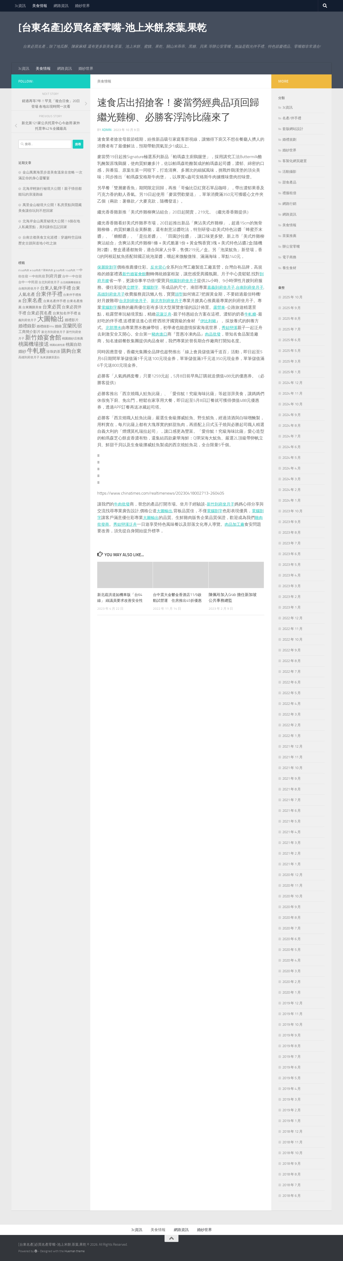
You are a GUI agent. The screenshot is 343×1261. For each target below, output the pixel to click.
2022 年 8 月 (291, 661)
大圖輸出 (169, 510)
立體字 (141, 287)
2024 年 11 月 (292, 393)
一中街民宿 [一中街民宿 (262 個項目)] (37, 276)
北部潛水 (126, 327)
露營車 (237, 307)
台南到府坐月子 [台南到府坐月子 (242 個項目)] (28, 288)
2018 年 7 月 (291, 1185)
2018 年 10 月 (292, 1153)
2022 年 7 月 (291, 671)
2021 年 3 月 (291, 843)
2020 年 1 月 (291, 992)
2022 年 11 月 (292, 629)
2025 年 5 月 (291, 351)
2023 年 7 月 (291, 543)
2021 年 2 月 (291, 853)
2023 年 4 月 (291, 575)
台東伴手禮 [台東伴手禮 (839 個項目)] (49, 294)
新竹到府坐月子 (222, 503)
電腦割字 (160, 287)
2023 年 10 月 (292, 511)
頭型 (194, 293)
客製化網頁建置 (294, 161)
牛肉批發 (122, 503)
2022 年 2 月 (291, 725)
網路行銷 (289, 204)
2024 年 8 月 (291, 425)
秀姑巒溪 (243, 327)
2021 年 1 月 (291, 864)
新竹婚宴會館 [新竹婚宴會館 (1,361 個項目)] (43, 337)
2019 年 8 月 (291, 1046)
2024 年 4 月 (291, 468)
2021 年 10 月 (292, 768)
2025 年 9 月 (291, 308)
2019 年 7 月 (291, 1057)
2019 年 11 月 (292, 1014)
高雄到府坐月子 (125, 293)
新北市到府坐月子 (182, 300)
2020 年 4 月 (291, 960)
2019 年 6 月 (291, 1067)
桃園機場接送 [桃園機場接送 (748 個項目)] (33, 344)
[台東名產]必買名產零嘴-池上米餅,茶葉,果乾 (112, 27)
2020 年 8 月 (291, 917)
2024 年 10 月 (292, 404)
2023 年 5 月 (291, 564)
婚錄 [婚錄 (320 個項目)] (58, 326)
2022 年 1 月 (291, 736)
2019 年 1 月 (291, 1121)
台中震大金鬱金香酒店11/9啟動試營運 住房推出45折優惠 (177, 600)
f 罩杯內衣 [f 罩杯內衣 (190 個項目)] (47, 270)
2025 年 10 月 (292, 297)
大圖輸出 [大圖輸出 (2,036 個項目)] (50, 319)
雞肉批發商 (107, 524)
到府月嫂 (105, 280)
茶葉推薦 (289, 236)
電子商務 (289, 257)
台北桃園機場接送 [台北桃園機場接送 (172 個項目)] (70, 282)
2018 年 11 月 (292, 1142)
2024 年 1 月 (291, 500)
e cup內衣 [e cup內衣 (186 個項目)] (35, 270)
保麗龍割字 (107, 267)
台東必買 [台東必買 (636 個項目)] (51, 306)
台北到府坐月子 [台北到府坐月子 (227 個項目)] (49, 282)
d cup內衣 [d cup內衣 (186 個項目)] (23, 270)
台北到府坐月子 (147, 300)
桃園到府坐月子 (189, 280)
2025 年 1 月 (291, 372)
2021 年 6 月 (291, 811)
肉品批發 (226, 333)
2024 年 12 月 (292, 383)
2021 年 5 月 (291, 821)
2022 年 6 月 (291, 682)
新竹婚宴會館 (134, 273)
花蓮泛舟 (176, 313)
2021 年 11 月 (292, 757)
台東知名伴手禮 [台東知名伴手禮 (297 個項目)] (65, 313)
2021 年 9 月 (291, 778)
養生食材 (289, 268)
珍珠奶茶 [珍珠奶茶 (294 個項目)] (53, 351)
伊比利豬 (223, 320)
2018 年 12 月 (292, 1131)
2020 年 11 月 (292, 885)
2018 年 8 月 (291, 1174)
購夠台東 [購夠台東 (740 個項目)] (71, 351)
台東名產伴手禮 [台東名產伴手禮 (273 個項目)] (54, 301)
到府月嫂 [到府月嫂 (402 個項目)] (53, 276)
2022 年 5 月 (291, 693)
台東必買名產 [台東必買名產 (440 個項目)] (39, 313)
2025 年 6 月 (291, 340)
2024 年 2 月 (291, 490)
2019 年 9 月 (291, 1035)
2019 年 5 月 (291, 1078)
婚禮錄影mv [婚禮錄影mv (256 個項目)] (45, 326)
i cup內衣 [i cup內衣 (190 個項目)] (70, 270)
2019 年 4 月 (291, 1089)
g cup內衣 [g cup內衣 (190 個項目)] (59, 270)
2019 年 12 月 (292, 1003)
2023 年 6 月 (291, 554)
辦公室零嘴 (291, 246)
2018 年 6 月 (291, 1196)
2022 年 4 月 (291, 704)
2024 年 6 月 (291, 447)
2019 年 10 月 (292, 1024)
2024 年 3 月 (291, 479)
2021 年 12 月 (292, 746)
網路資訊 (61, 5)
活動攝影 (289, 172)
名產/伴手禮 (291, 118)
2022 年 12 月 (292, 618)
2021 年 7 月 (291, 800)
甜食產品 (289, 182)
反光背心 (160, 267)
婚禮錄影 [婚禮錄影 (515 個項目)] (27, 326)
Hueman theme (75, 1251)
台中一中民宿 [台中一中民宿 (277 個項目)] (28, 282)
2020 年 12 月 (292, 875)
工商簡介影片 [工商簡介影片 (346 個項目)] (29, 331)
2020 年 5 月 (291, 950)
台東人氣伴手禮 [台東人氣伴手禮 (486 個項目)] (55, 288)
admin (106, 130)
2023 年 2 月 (291, 597)
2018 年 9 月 (291, 1163)
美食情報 (39, 5)
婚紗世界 (82, 5)
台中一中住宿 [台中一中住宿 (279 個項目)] (72, 276)
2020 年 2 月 (291, 982)
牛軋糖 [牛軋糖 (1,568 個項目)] (36, 350)
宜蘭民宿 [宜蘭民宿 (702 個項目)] (72, 326)
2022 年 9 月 (291, 650)
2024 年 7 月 (291, 436)
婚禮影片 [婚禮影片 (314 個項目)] (72, 320)
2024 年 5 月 (291, 458)
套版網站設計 (292, 129)
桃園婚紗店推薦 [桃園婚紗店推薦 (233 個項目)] (72, 338)
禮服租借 (289, 193)
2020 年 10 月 (292, 896)
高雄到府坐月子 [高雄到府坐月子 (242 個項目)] (28, 357)
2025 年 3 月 (291, 361)
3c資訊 (20, 5)
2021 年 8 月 (291, 789)
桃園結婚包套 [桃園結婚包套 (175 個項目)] (57, 344)
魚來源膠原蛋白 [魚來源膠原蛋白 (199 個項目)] (50, 357)
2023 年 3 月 (291, 586)
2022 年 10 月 (292, 639)
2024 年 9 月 (291, 415)
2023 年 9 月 (291, 522)
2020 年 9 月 (291, 907)
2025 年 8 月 (291, 318)
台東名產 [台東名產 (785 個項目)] (32, 300)
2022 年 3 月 (291, 714)
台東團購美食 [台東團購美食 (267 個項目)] (32, 307)
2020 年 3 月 (291, 971)
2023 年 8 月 (291, 532)
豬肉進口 (172, 333)
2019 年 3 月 (291, 1099)
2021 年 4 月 (291, 832)
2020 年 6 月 (291, 939)
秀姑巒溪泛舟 (134, 524)
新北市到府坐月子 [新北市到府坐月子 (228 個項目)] (53, 332)
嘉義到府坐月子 (231, 287)
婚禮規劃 (289, 139)
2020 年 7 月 (291, 928)
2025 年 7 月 (291, 329)
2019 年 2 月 (291, 1110)
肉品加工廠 (245, 524)
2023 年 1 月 (291, 607)
